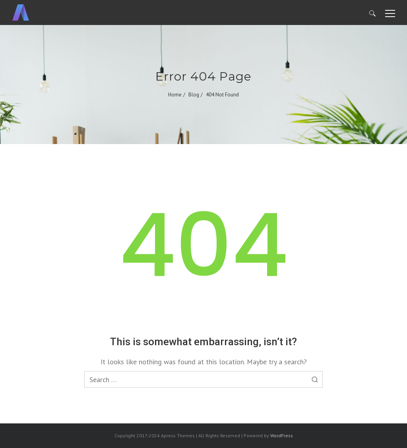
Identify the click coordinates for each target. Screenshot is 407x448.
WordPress (281, 435)
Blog (193, 94)
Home (175, 94)
